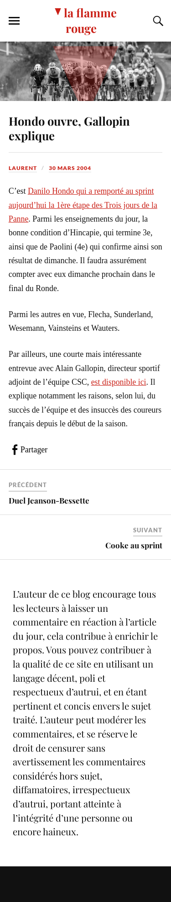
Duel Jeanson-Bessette (49, 500)
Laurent (23, 167)
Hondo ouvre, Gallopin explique (69, 128)
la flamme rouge (90, 20)
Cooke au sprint (133, 545)
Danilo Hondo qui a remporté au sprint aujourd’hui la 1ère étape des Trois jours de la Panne (83, 204)
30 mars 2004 (70, 167)
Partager (34, 449)
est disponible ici (118, 382)
